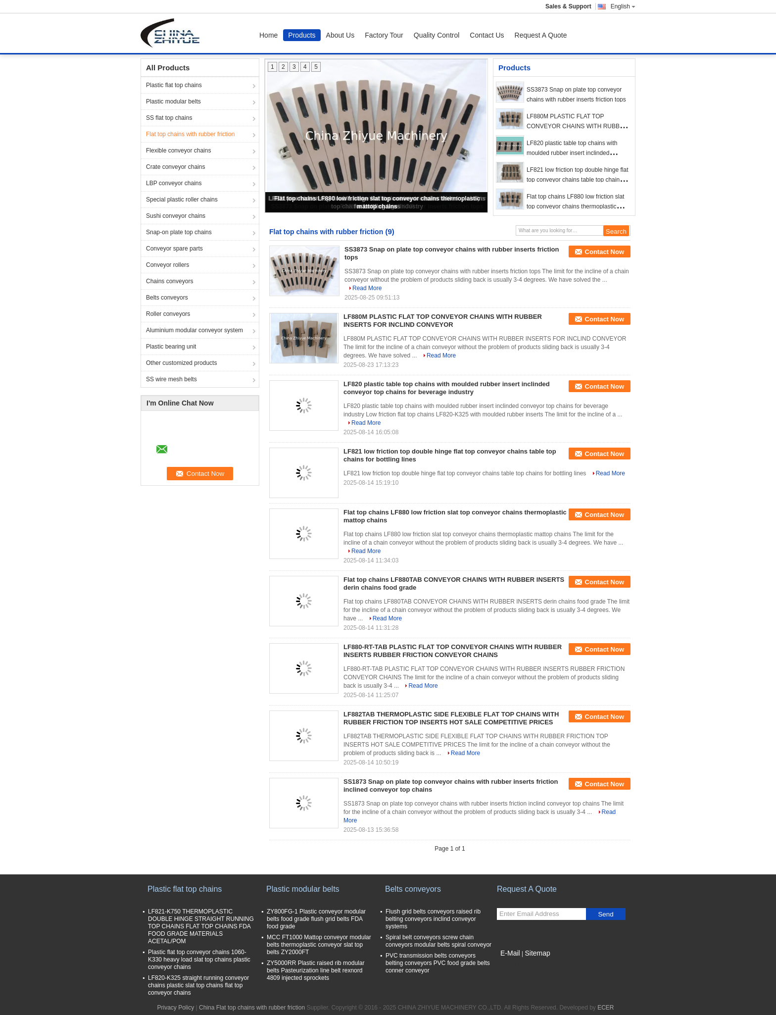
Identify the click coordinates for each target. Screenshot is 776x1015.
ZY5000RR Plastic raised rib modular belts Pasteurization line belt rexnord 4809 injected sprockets (315, 970)
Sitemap (537, 953)
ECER (605, 1007)
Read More (367, 288)
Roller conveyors (168, 313)
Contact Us (487, 35)
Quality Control (437, 35)
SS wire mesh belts (171, 379)
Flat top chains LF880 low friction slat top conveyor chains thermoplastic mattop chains (575, 206)
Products (301, 35)
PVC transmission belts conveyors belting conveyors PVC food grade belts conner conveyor (438, 963)
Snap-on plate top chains (179, 232)
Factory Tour (384, 35)
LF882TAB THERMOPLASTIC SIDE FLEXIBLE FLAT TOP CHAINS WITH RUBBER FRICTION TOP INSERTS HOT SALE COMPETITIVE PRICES (451, 718)
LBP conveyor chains (174, 183)
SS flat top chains (169, 117)
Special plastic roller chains (182, 199)
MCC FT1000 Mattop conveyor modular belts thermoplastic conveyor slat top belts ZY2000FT (319, 945)
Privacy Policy (175, 1007)
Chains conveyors (169, 281)
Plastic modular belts (173, 101)
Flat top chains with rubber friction (190, 134)
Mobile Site (514, 965)
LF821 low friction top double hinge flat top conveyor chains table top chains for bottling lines (577, 179)
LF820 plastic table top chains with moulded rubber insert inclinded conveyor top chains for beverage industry (446, 388)
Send (605, 914)
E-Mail (510, 953)
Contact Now (604, 251)
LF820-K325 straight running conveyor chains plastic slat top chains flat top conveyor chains (198, 985)
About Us (340, 35)
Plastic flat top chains (174, 85)
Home (268, 35)
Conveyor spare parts (174, 248)
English (623, 6)
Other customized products (181, 362)
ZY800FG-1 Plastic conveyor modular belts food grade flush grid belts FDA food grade (316, 919)
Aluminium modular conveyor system (194, 330)
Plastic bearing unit (171, 346)
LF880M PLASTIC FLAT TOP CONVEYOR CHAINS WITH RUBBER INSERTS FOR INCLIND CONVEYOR (577, 126)
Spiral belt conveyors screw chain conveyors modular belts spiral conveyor (438, 941)
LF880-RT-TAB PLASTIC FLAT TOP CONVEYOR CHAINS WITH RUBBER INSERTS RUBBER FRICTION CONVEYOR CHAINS (452, 651)
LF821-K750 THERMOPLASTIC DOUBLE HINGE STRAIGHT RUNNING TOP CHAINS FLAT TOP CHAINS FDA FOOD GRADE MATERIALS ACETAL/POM (201, 926)
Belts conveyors (167, 297)
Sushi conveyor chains (175, 215)
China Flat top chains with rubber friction (252, 1007)
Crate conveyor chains (175, 166)
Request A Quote (541, 35)
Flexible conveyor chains (178, 150)
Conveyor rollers (167, 264)
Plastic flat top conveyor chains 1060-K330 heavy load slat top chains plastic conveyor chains (199, 959)
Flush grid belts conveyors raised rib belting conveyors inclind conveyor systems (433, 919)
